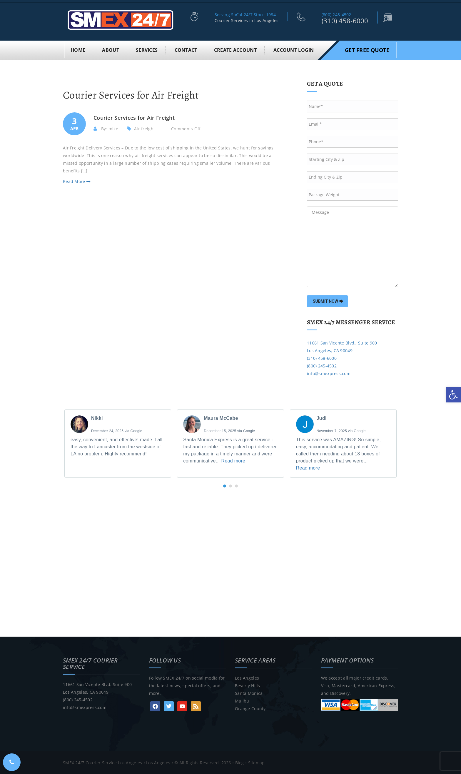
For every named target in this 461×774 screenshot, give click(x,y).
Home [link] (78, 49)
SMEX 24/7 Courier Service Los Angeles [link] (102, 762)
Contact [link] (186, 49)
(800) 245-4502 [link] (336, 14)
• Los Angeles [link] (156, 762)
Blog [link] (239, 762)
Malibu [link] (242, 700)
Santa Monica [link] (249, 692)
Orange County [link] (250, 708)
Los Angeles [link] (247, 677)
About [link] (110, 49)
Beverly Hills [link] (247, 685)
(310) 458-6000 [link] (345, 20)
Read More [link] (77, 181)
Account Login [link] (293, 49)
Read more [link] (233, 460)
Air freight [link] (144, 128)
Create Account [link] (235, 49)
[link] (453, 394)
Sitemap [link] (256, 762)
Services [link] (147, 49)
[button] (224, 485)
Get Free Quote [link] (367, 49)
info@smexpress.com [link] (328, 373)
